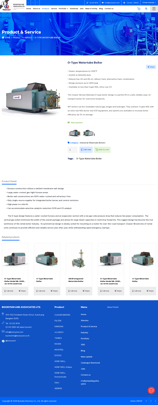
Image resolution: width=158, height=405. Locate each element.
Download (74, 8)
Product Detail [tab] (9, 181)
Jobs (81, 8)
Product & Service (22, 37)
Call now (86, 149)
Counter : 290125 (130, 3)
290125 (139, 400)
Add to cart (102, 149)
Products (45, 8)
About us (36, 8)
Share (151, 67)
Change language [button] (148, 2)
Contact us (109, 8)
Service (54, 8)
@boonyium (11, 340)
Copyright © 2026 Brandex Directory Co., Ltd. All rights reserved (29, 400)
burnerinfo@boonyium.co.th (18, 335)
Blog (101, 8)
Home (28, 8)
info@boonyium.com (14, 331)
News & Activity (91, 8)
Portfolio (62, 8)
